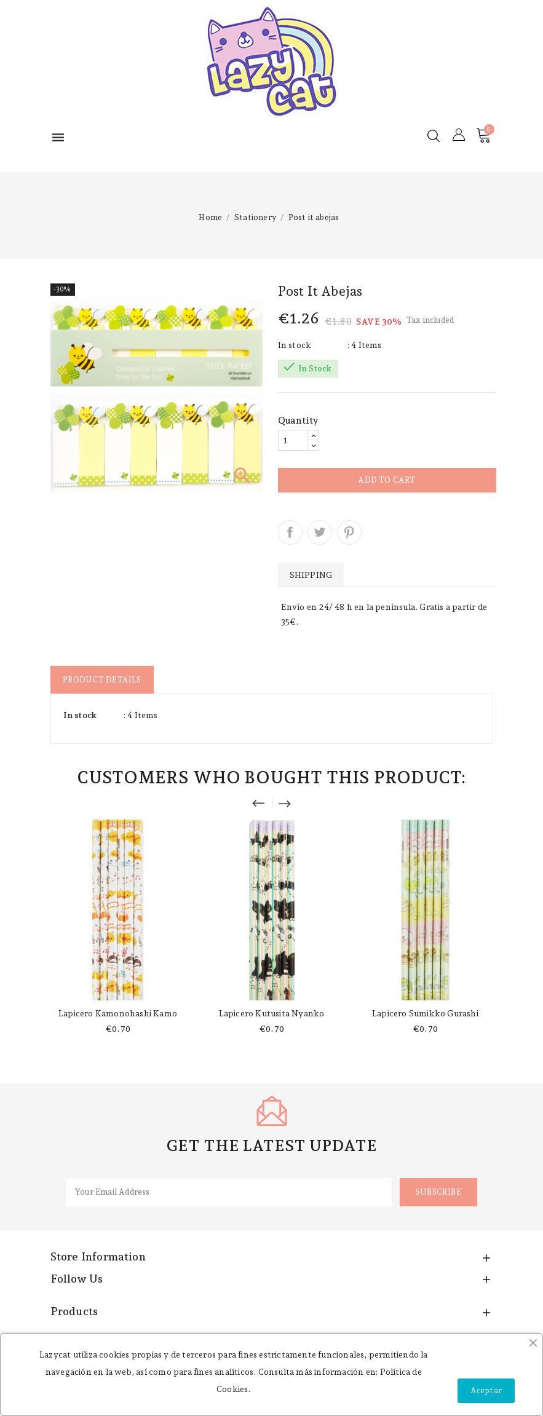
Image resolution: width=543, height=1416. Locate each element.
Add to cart (386, 480)
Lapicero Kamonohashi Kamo (117, 1013)
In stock (295, 345)
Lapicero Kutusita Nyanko (272, 1013)
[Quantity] (292, 440)
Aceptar (486, 1390)
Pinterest (349, 532)
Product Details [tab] (102, 679)
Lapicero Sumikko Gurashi (425, 1013)
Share (290, 532)
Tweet (319, 532)
